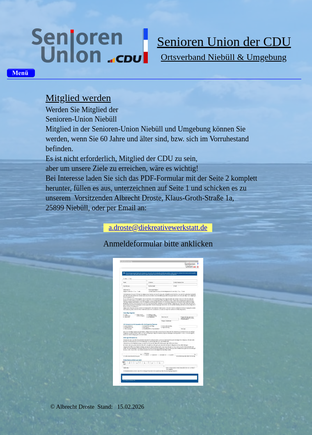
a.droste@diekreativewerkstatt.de (158, 227)
